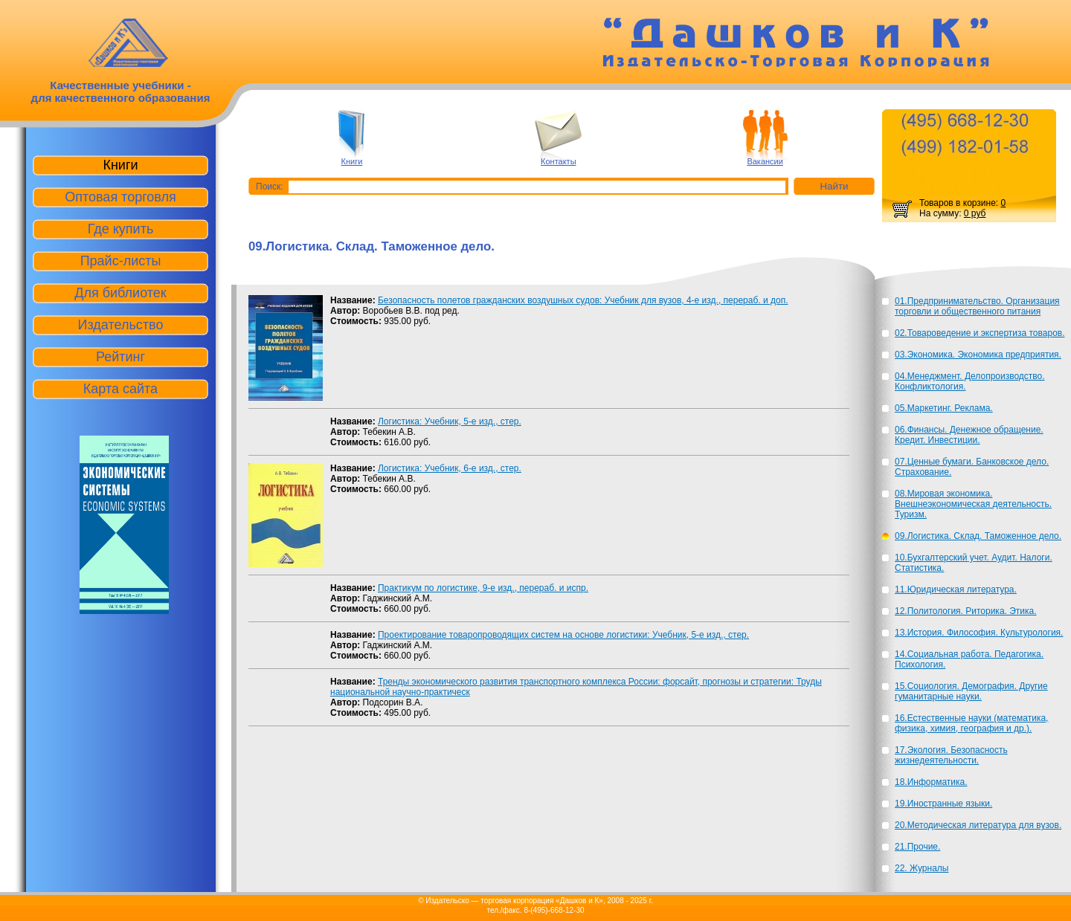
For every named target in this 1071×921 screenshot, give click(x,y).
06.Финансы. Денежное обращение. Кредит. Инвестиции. (969, 434)
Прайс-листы (120, 260)
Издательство (121, 324)
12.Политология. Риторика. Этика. (966, 611)
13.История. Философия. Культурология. (979, 632)
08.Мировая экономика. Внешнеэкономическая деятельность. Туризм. (973, 504)
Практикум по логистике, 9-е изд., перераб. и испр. (483, 588)
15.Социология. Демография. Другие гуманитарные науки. (971, 691)
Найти (834, 186)
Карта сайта (120, 388)
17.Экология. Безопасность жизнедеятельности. (951, 755)
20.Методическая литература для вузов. (978, 825)
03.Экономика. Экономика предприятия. (978, 354)
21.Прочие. (917, 846)
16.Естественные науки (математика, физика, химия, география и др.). (971, 723)
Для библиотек (120, 292)
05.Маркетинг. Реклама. (944, 408)
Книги (352, 161)
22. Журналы (921, 868)
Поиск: (269, 186)
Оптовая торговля (120, 197)
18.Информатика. (931, 782)
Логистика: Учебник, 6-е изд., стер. (449, 468)
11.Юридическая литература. (956, 589)
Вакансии (765, 161)
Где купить (121, 229)
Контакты (558, 161)
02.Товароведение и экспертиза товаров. (980, 333)
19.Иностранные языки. (943, 803)
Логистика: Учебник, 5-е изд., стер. (449, 421)
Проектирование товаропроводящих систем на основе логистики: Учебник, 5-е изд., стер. (563, 635)
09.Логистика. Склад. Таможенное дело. (978, 536)
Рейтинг (120, 356)
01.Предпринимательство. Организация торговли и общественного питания (977, 306)
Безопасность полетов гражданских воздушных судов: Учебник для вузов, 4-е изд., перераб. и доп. (583, 300)
